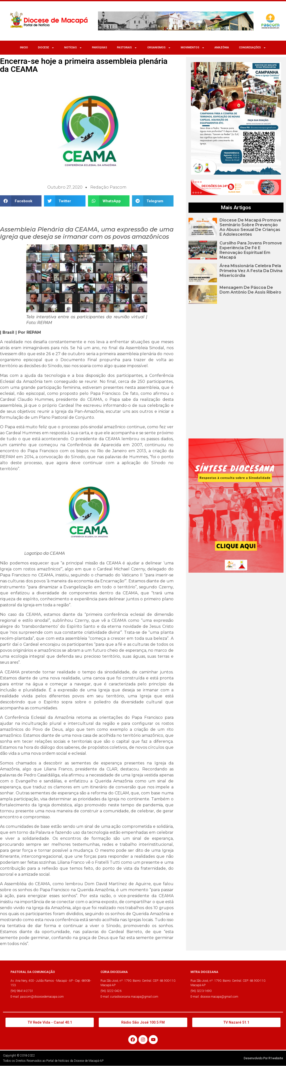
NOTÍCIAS (73, 48)
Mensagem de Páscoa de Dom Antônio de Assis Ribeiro (250, 290)
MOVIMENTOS (192, 48)
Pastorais (127, 48)
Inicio (24, 47)
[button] (21, 201)
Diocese (46, 48)
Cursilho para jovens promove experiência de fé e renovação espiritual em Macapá (251, 250)
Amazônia (221, 47)
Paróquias (99, 47)
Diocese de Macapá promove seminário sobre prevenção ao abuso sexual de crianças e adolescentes (250, 227)
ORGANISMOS (159, 48)
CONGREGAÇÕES (252, 48)
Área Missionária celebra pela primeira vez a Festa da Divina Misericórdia (251, 270)
